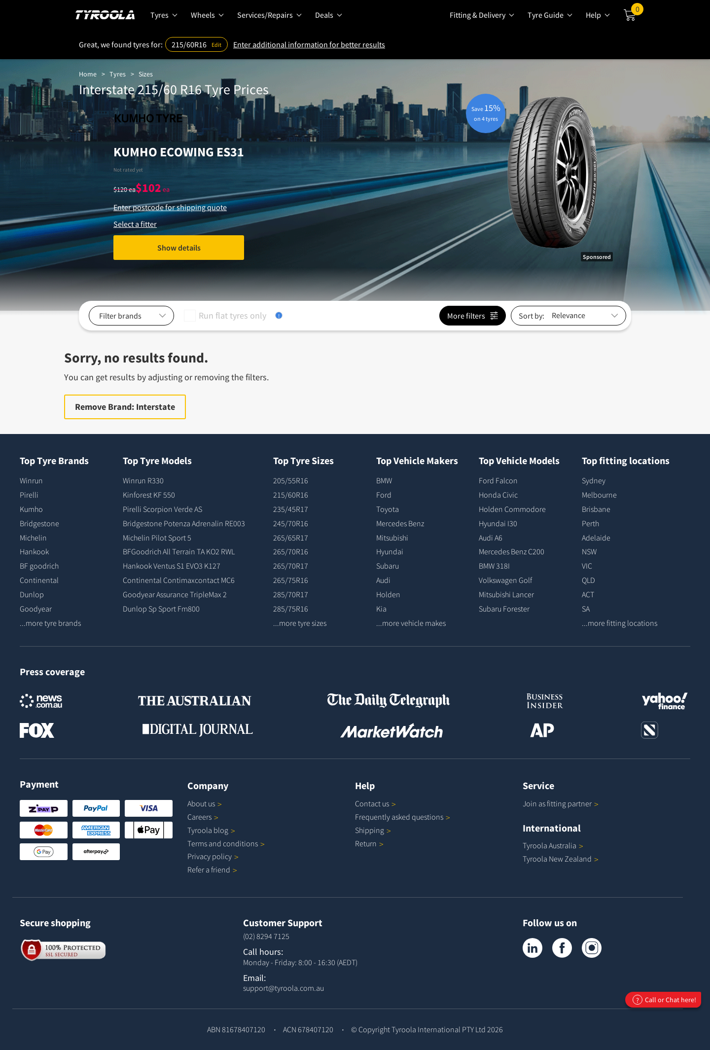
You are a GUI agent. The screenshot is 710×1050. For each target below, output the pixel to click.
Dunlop (32, 594)
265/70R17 (290, 566)
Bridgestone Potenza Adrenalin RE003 (184, 523)
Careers (199, 817)
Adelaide (596, 538)
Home (88, 74)
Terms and (226, 843)
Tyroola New (561, 859)
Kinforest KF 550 (149, 495)
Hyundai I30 (498, 523)
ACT (588, 594)
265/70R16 (290, 551)
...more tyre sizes (299, 623)
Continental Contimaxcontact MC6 (179, 580)
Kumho (31, 509)
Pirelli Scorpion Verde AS (162, 509)
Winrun (31, 480)
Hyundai (389, 551)
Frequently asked (402, 817)
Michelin (33, 538)
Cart (637, 11)
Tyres (117, 74)
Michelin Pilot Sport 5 (157, 538)
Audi (383, 580)
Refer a (212, 869)
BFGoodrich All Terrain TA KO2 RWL (179, 551)
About (204, 803)
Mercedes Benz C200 (511, 551)
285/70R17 (290, 594)
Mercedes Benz (400, 523)
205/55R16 (290, 480)
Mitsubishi (392, 538)
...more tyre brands (50, 623)
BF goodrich (39, 566)
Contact (375, 803)
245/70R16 (290, 523)
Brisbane (596, 509)
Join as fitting (561, 803)
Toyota (387, 509)
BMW (384, 480)
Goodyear (36, 609)
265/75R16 (290, 580)
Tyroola (211, 830)
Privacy (213, 856)
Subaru (387, 566)
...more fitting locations (619, 623)
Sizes (146, 74)
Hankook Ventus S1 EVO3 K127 (171, 566)
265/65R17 (290, 538)
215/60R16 (290, 495)
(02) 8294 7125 (266, 936)
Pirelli (29, 495)
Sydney (593, 480)
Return (366, 843)
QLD (588, 580)
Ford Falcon (498, 480)
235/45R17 (290, 509)
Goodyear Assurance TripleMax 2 (175, 594)
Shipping (369, 830)
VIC (587, 566)
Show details (179, 248)
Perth (590, 523)
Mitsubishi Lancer (506, 594)
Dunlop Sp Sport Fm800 (161, 609)
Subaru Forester (504, 609)
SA (586, 609)
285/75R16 (290, 609)
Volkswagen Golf (505, 580)
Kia (381, 609)
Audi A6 (490, 538)
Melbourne (599, 495)
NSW (589, 551)
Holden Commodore (512, 509)
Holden (388, 594)
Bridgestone (39, 523)
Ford (383, 495)
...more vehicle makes (411, 623)
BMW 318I (494, 566)
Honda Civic (498, 495)
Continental (39, 580)
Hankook (34, 551)
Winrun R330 (143, 480)
